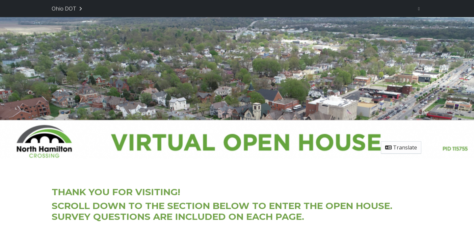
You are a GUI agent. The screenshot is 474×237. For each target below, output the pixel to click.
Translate (401, 147)
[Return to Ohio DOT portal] (67, 8)
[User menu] (418, 8)
